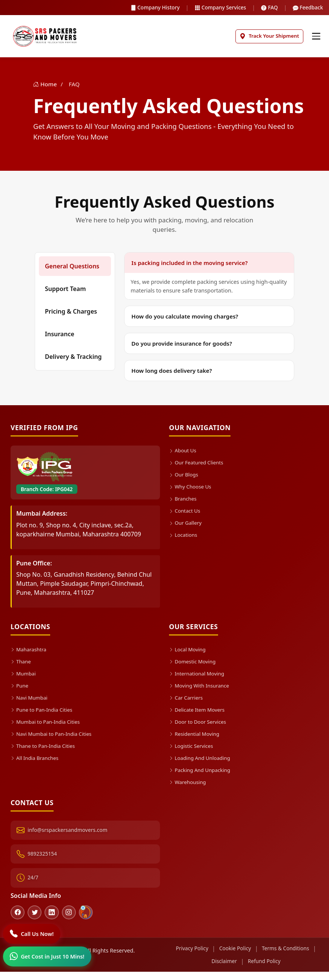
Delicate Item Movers (199, 711)
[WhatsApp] (47, 956)
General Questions (72, 267)
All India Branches (36, 759)
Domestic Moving (194, 662)
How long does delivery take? (171, 372)
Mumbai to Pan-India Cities (48, 723)
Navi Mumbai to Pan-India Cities (54, 735)
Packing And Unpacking (202, 771)
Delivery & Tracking (73, 358)
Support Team (65, 290)
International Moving (198, 674)
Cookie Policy (235, 950)
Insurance (59, 335)
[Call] (32, 933)
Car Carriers (187, 699)
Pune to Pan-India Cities (44, 711)
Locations (184, 536)
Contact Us (185, 512)
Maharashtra (30, 650)
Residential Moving (196, 735)
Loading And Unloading (202, 759)
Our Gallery (186, 524)
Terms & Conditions (287, 950)
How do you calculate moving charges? (184, 318)
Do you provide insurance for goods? (181, 345)
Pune (20, 687)
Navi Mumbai (30, 699)
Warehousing (189, 783)
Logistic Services (192, 747)
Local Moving (188, 650)
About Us (183, 451)
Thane (21, 662)
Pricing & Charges (71, 313)
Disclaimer (223, 963)
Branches (183, 500)
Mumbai (24, 674)
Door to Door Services (200, 723)
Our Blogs (184, 475)
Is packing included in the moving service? (189, 264)
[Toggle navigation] (315, 36)
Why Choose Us (191, 488)
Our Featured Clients (198, 463)
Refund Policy (265, 963)
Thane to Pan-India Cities (45, 747)
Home (45, 85)
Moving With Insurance (201, 687)
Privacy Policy (190, 950)
